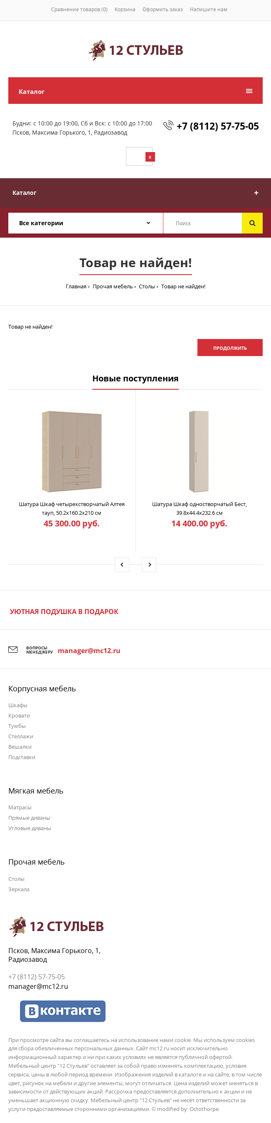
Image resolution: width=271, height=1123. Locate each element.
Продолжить (230, 348)
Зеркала (19, 889)
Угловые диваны (29, 828)
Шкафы (17, 705)
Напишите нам (208, 9)
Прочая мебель (112, 286)
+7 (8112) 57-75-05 (218, 126)
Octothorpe (204, 1109)
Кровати (19, 715)
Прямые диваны (29, 817)
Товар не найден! (182, 286)
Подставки (21, 757)
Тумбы (17, 726)
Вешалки (20, 746)
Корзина (125, 9)
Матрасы (20, 807)
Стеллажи (20, 736)
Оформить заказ (163, 9)
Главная (76, 286)
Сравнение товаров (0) (79, 9)
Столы (146, 286)
